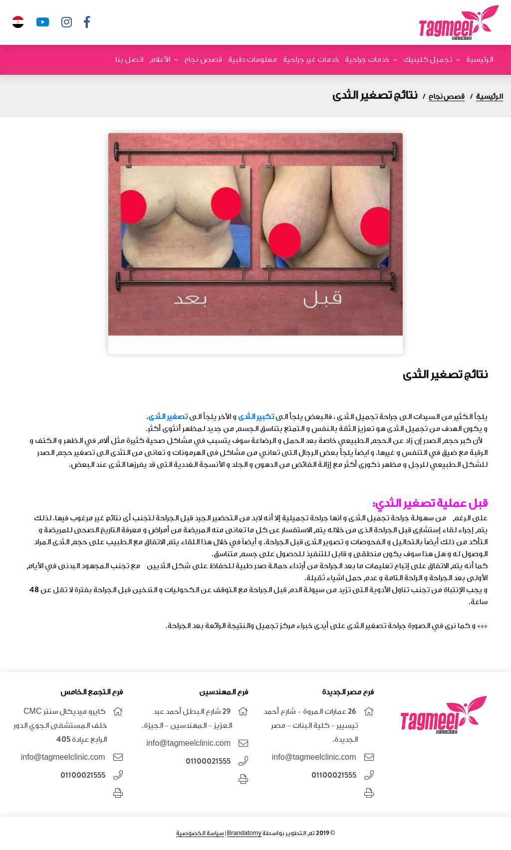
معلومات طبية (252, 59)
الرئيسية (479, 59)
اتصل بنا (129, 59)
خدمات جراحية (367, 59)
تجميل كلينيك (427, 59)
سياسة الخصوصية (200, 833)
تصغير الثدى (168, 417)
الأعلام (159, 59)
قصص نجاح (203, 59)
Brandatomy (244, 833)
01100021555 (333, 775)
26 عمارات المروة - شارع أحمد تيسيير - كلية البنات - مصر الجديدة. (310, 725)
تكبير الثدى (256, 417)
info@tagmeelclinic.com (314, 757)
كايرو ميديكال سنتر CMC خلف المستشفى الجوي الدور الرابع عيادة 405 (60, 725)
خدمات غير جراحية (311, 59)
